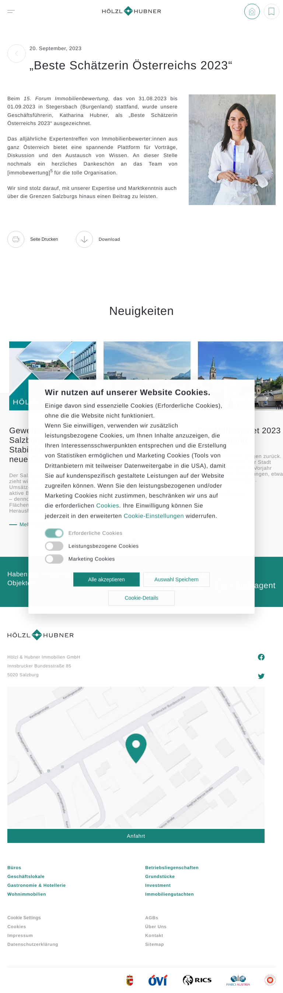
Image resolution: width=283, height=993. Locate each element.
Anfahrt (136, 836)
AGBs (151, 917)
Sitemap (154, 944)
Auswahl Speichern (176, 579)
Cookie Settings (24, 917)
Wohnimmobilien (26, 894)
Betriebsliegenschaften (172, 867)
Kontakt (154, 935)
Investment (158, 885)
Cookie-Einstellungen (154, 516)
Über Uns (156, 926)
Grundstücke (160, 876)
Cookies (16, 926)
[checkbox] (133, 533)
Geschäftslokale (26, 876)
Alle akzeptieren (106, 579)
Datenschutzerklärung (32, 944)
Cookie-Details (141, 598)
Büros (14, 867)
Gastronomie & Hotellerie (36, 885)
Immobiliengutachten (169, 894)
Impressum (20, 935)
